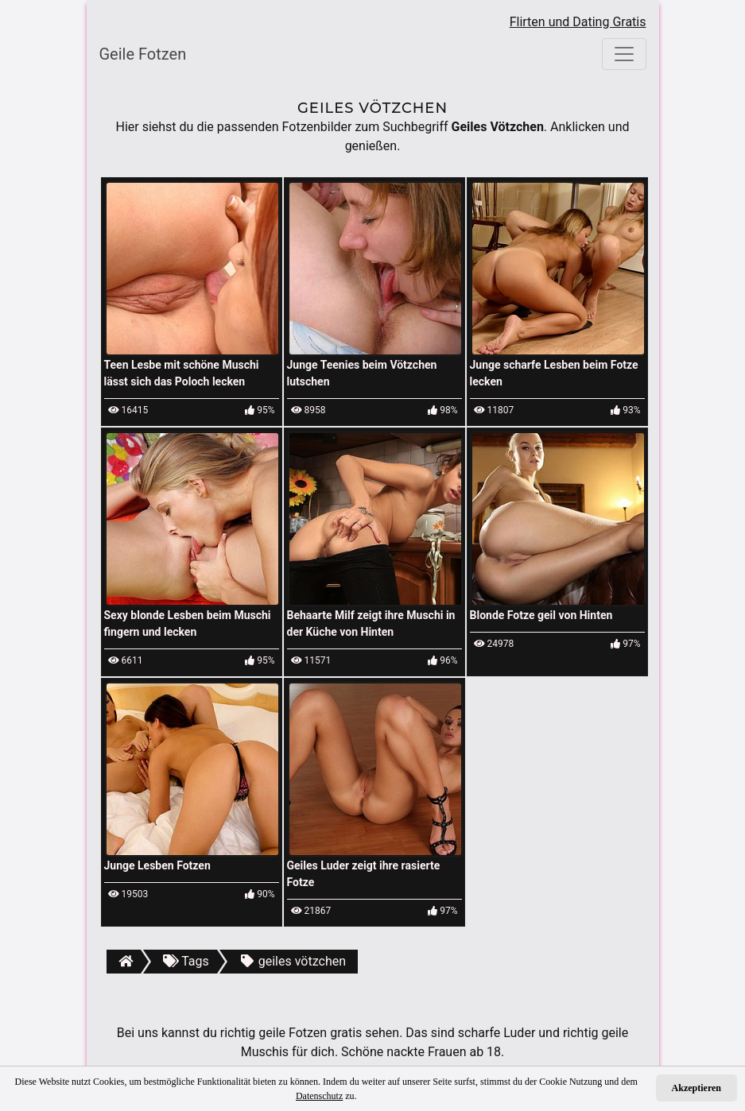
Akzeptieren (696, 1088)
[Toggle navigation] (624, 54)
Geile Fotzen (143, 54)
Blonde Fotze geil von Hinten (541, 615)
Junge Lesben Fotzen (157, 865)
